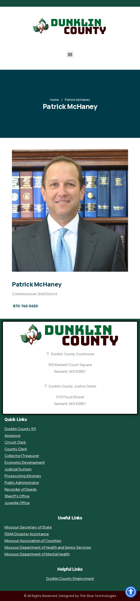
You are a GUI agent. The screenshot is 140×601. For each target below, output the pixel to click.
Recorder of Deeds (21, 489)
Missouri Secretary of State (28, 527)
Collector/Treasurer (22, 455)
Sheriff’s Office (17, 496)
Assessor (13, 435)
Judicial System (18, 469)
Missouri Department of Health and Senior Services (48, 547)
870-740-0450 (25, 306)
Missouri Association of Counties (33, 540)
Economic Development (25, 462)
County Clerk (16, 449)
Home (54, 100)
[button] (70, 54)
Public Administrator (22, 482)
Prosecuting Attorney (23, 475)
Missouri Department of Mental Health (37, 554)
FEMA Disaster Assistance (27, 534)
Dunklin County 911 (20, 428)
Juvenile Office (17, 502)
